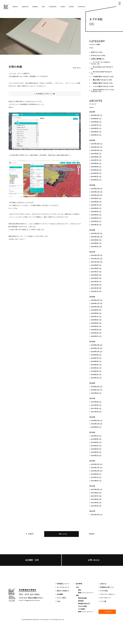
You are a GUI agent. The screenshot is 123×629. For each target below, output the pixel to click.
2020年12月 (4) (96, 300)
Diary (63, 7)
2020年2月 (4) (96, 333)
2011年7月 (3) (96, 496)
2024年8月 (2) (96, 157)
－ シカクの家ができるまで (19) (102, 86)
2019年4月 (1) (96, 368)
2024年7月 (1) (96, 160)
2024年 (92, 140)
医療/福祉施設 (82, 598)
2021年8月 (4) (96, 268)
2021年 (92, 252)
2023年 (92, 185)
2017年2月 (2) (96, 412)
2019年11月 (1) (96, 348)
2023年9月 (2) (96, 198)
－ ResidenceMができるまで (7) (101, 72)
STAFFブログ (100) (98, 55)
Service (25, 7)
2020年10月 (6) (96, 307)
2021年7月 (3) (96, 272)
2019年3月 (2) (96, 371)
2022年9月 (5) (96, 240)
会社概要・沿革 (32, 560)
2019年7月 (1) (96, 358)
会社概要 (60, 594)
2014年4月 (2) (96, 445)
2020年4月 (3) (96, 326)
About (15, 7)
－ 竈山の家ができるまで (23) (101, 80)
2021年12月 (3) (96, 255)
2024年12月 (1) (96, 144)
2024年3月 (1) (96, 173)
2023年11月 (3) (96, 192)
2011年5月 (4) (96, 502)
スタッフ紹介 (61, 598)
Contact (81, 7)
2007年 (92, 511)
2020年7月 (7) (96, 316)
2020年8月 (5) (96, 313)
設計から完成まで (63, 590)
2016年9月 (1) (96, 427)
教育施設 (81, 601)
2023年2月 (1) (96, 221)
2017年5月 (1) (96, 402)
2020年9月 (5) (96, 310)
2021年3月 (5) (96, 285)
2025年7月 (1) (96, 125)
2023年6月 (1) (96, 208)
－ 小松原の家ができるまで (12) (102, 76)
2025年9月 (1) (96, 118)
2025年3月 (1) (96, 131)
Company (53, 7)
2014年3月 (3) (96, 449)
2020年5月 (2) (96, 323)
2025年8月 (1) (96, 122)
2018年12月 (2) (96, 386)
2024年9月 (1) (96, 153)
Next (92, 534)
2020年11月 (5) (96, 303)
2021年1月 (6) (96, 291)
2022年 (92, 230)
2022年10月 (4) (96, 237)
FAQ (43, 7)
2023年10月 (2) (96, 195)
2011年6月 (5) (96, 499)
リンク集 (103, 601)
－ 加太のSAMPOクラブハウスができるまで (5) (102, 90)
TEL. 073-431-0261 (29, 595)
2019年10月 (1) (96, 351)
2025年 (92, 112)
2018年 (92, 383)
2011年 (92, 486)
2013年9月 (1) (96, 474)
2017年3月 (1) (96, 408)
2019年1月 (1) (96, 378)
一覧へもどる (62, 534)
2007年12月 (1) (96, 514)
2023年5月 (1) (96, 211)
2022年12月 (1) (96, 233)
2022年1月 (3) (96, 246)
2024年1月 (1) (96, 180)
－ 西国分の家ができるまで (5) (102, 83)
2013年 (92, 461)
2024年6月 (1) (96, 163)
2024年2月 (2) (96, 176)
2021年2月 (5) (96, 288)
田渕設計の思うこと (107, 587)
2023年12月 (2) (96, 188)
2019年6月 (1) (96, 361)
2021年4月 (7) (96, 281)
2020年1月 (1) (96, 336)
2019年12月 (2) (96, 345)
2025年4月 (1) (96, 128)
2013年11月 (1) (96, 467)
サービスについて (63, 587)
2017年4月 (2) (96, 405)
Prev (31, 534)
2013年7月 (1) (96, 477)
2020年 (92, 297)
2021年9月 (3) (96, 265)
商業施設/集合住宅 (84, 603)
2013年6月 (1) (96, 480)
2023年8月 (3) (96, 201)
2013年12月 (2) (96, 464)
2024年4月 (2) (96, 170)
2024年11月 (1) (96, 147)
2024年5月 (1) (96, 166)
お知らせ (103, 583)
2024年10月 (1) (96, 150)
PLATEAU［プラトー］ (44, 93)
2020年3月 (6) (96, 329)
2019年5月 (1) (96, 364)
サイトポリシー (105, 598)
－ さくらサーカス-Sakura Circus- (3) (100, 63)
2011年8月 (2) (96, 493)
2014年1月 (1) (96, 455)
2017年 (92, 398)
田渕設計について (63, 583)
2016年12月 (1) (96, 420)
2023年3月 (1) (96, 218)
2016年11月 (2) (96, 424)
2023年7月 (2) (96, 205)
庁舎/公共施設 (82, 606)
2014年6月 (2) (96, 439)
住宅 (77, 587)
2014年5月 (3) (96, 442)
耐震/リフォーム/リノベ (85, 592)
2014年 (92, 432)
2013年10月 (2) (96, 471)
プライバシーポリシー (107, 594)
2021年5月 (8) (96, 278)
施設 (77, 595)
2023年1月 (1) (96, 224)
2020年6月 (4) (96, 320)
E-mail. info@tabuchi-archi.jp (29, 600)
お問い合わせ (94, 560)
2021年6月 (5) (96, 275)
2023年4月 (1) (96, 215)
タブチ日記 (104, 590)
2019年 (92, 341)
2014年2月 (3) (96, 452)
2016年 (92, 417)
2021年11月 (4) (96, 258)
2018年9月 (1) (96, 393)
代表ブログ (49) (96, 52)
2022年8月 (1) (96, 243)
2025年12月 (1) (96, 115)
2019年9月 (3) (96, 355)
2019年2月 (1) (96, 374)
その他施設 (81, 609)
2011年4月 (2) (96, 506)
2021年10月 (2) (96, 262)
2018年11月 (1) (96, 390)
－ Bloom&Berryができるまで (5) (102, 67)
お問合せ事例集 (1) (97, 59)
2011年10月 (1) (96, 489)
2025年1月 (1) (96, 135)
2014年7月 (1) (96, 436)
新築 (79, 590)
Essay (71, 7)
